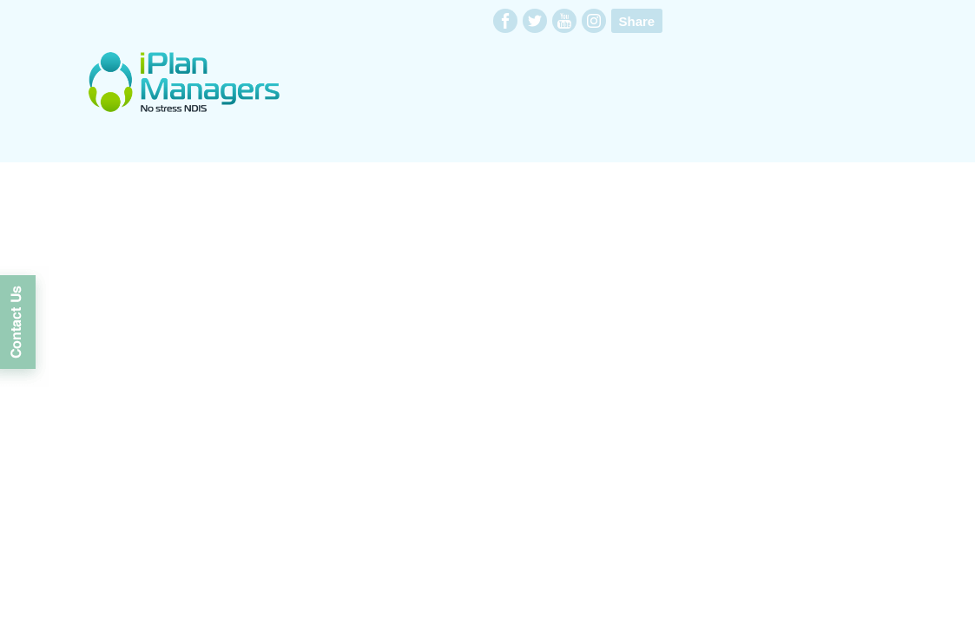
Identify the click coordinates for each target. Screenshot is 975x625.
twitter (535, 21)
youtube (564, 21)
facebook (505, 21)
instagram (594, 21)
